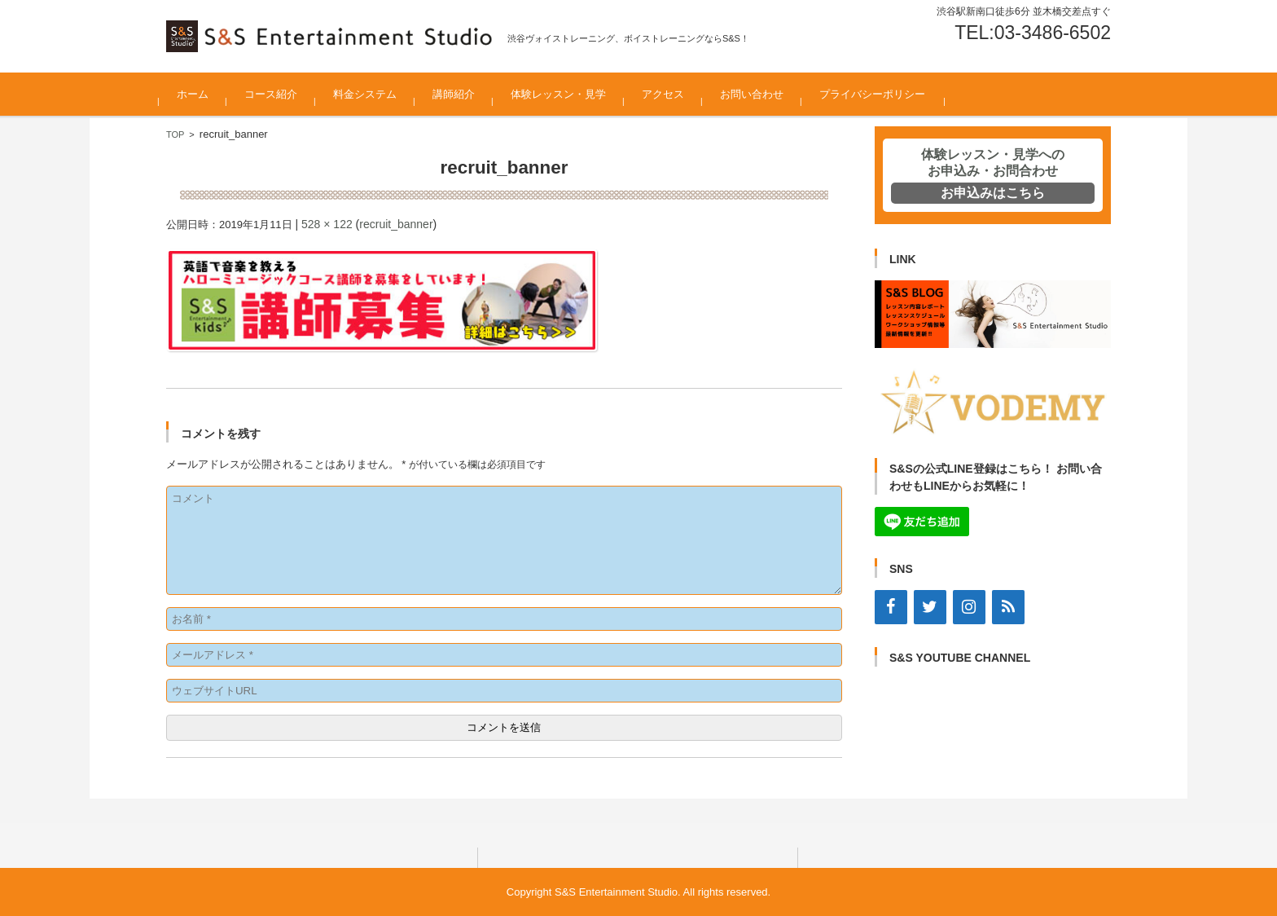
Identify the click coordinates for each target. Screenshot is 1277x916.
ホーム (200, 94)
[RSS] (1008, 607)
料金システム (372, 94)
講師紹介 (461, 94)
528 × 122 (327, 224)
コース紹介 (278, 94)
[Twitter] (930, 607)
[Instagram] (969, 607)
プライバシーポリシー (880, 94)
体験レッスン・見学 (565, 94)
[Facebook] (891, 607)
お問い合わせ (759, 94)
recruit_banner (395, 224)
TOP (175, 134)
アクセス (670, 94)
